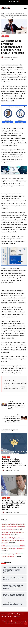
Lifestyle (3, 616)
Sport (14, 614)
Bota (3, 36)
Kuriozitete (16, 616)
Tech (9, 616)
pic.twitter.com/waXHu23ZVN (18, 383)
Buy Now (7, 122)
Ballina (3, 614)
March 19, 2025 (20, 388)
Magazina (20, 614)
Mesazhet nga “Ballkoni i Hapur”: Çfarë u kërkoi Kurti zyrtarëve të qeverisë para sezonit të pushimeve (13, 526)
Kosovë (4, 456)
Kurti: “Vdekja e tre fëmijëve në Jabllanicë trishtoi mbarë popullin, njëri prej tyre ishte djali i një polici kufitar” (13, 505)
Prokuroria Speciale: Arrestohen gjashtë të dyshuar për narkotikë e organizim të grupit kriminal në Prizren (14, 463)
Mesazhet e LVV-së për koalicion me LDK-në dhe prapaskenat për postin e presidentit (12, 540)
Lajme (7, 36)
